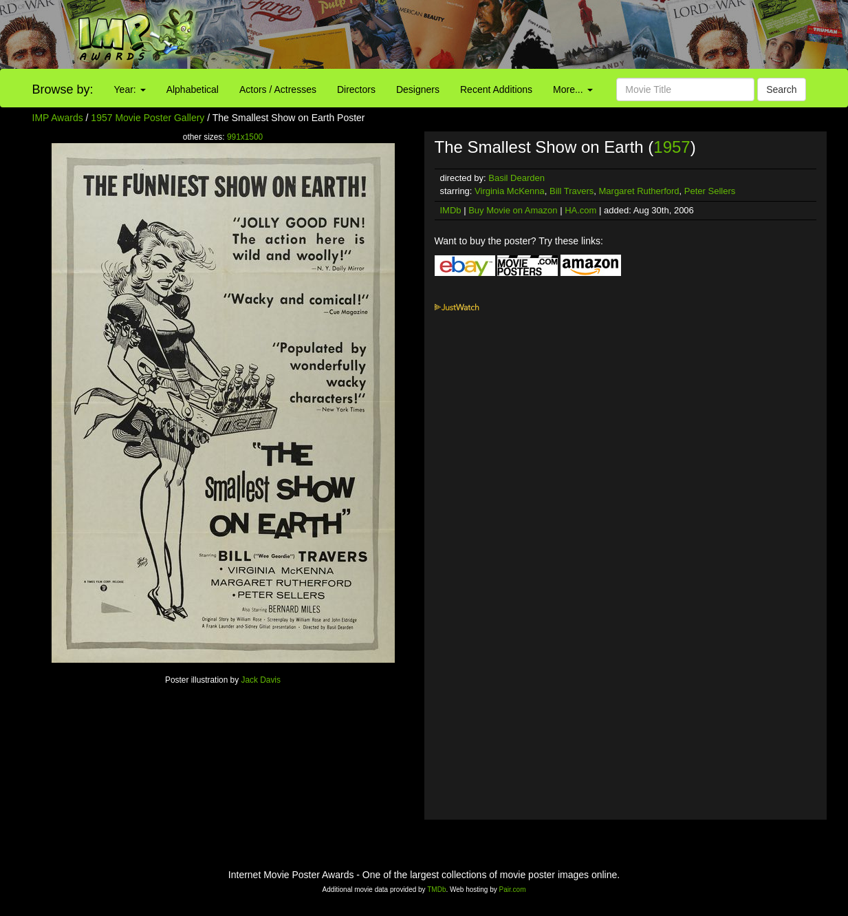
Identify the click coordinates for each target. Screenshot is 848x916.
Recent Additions (496, 89)
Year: (130, 89)
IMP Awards (57, 117)
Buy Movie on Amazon (512, 210)
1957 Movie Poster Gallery (147, 117)
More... (572, 89)
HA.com (580, 210)
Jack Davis (261, 680)
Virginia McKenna (510, 191)
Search (781, 89)
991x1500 (245, 137)
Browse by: (63, 89)
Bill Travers (572, 191)
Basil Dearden (516, 178)
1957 (671, 147)
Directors (356, 89)
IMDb (450, 210)
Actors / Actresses (277, 89)
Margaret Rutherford (639, 191)
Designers (417, 89)
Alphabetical (192, 89)
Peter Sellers (709, 191)
